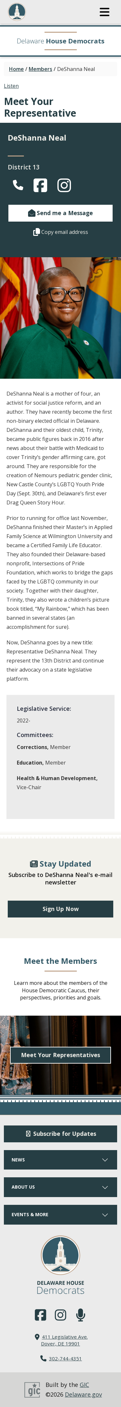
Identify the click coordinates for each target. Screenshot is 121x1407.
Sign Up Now (61, 909)
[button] (104, 12)
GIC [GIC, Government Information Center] (84, 1385)
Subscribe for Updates (60, 1133)
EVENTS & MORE (60, 1214)
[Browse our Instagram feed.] (60, 1315)
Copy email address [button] (60, 232)
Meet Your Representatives (60, 1055)
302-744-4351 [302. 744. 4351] (65, 1358)
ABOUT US (60, 1187)
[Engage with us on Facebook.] (40, 1315)
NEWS (60, 1160)
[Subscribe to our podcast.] (80, 1315)
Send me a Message (60, 213)
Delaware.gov (83, 1394)
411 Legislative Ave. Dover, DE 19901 (64, 1340)
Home (16, 69)
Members (40, 69)
